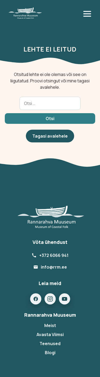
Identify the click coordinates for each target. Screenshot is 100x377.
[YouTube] (64, 298)
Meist (50, 325)
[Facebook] (35, 298)
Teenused (50, 343)
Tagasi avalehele (50, 136)
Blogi (50, 352)
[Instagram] (50, 298)
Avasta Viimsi (50, 334)
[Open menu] (88, 14)
